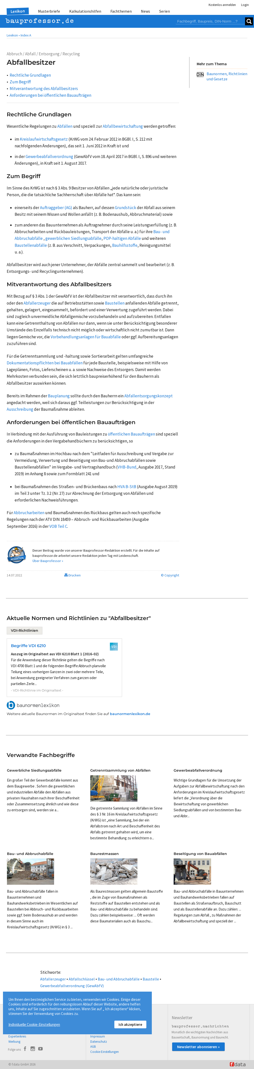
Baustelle (151, 978)
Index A (26, 35)
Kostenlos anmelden (222, 5)
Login (245, 5)
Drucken (72, 575)
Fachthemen (121, 11)
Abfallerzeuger (53, 978)
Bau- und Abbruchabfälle (119, 978)
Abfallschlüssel (82, 978)
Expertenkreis (17, 1036)
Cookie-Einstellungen (104, 1052)
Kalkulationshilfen (85, 11)
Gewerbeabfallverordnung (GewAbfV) (72, 985)
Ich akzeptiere (130, 1024)
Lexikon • (13, 35)
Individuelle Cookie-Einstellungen (34, 1024)
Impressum (97, 1036)
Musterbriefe (49, 11)
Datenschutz (98, 1041)
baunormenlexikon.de (130, 714)
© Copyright (170, 575)
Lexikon (18, 11)
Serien (164, 11)
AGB (93, 1046)
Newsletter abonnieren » (198, 1046)
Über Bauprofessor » (47, 561)
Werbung (14, 1041)
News (145, 11)
